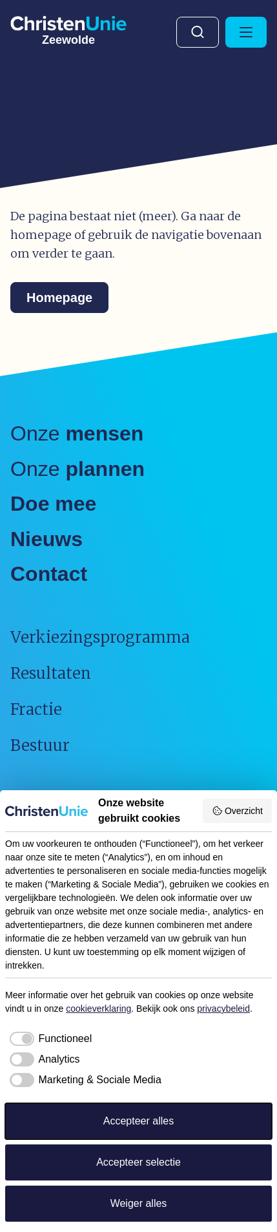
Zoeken (197, 32)
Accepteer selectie (138, 1162)
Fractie (36, 709)
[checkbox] (48, 1039)
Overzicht (237, 811)
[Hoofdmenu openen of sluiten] (246, 32)
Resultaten (50, 673)
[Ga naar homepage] (68, 28)
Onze (76, 433)
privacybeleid (223, 1008)
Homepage (59, 297)
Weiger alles (138, 1203)
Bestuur (40, 745)
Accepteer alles (138, 1120)
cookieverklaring (98, 1008)
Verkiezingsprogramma (100, 637)
